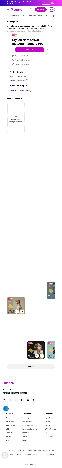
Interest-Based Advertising (15, 454)
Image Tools (10, 418)
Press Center (49, 436)
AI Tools (9, 429)
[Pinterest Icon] (34, 400)
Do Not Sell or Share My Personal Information (41, 450)
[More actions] (22, 311)
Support (47, 418)
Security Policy (50, 454)
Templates (9, 433)
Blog (46, 433)
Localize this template (22, 64)
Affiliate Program (50, 429)
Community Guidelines (31, 454)
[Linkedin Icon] (22, 400)
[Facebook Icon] (5, 400)
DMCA (42, 454)
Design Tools (10, 425)
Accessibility (30, 459)
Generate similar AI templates (25, 56)
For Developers (27, 421)
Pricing (24, 440)
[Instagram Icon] (16, 400)
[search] (31, 9)
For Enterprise (27, 418)
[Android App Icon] (15, 394)
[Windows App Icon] (23, 394)
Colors (8, 436)
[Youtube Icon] (28, 400)
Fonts (8, 440)
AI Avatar (25, 436)
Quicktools (25, 433)
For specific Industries (29, 429)
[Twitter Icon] (10, 400)
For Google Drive (27, 425)
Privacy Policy (22, 450)
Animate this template (22, 60)
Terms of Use (12, 450)
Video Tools (10, 421)
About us (47, 425)
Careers (47, 421)
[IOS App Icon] (6, 394)
